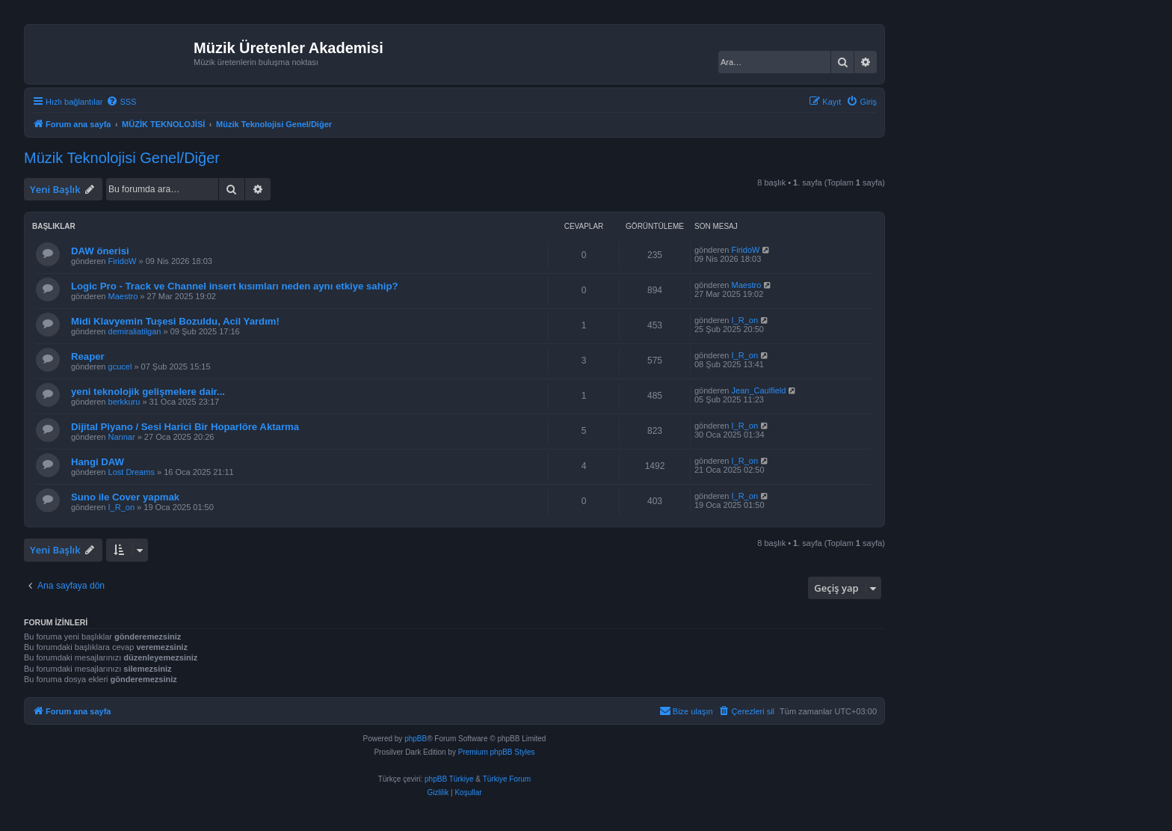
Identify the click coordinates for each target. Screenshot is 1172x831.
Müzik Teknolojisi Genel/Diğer (122, 158)
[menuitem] (121, 102)
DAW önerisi (100, 251)
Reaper (88, 356)
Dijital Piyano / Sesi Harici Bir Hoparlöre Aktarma (185, 426)
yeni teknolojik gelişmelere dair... (148, 391)
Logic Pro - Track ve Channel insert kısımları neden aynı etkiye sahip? (234, 286)
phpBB (415, 739)
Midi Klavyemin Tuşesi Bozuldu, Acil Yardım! (175, 321)
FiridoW (122, 261)
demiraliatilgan (134, 331)
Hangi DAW (97, 461)
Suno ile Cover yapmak (125, 497)
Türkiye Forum (507, 779)
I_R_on (745, 320)
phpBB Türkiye (449, 779)
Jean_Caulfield (759, 390)
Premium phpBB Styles (496, 752)
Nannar (121, 436)
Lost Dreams (131, 471)
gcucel (120, 366)
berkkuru (124, 401)
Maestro (123, 296)
